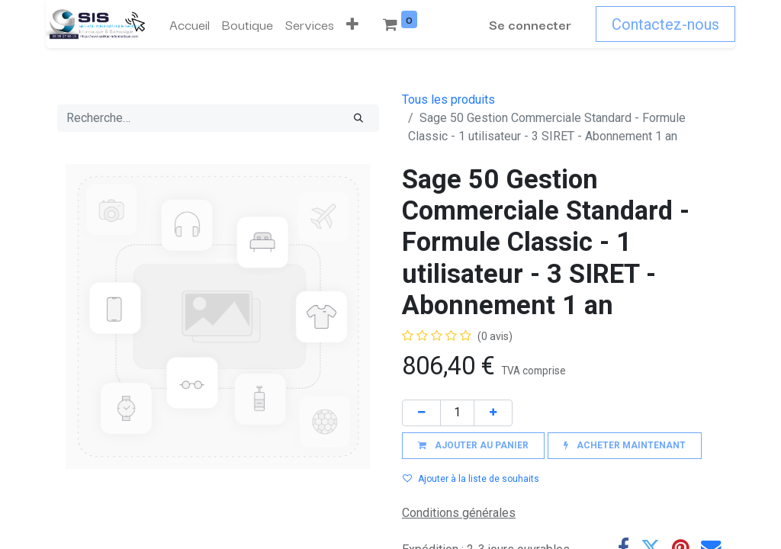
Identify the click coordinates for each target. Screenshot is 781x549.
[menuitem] (189, 24)
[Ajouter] (493, 413)
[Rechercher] (358, 118)
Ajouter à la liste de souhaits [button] (471, 479)
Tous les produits (448, 99)
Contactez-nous (665, 24)
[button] (352, 24)
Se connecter (530, 24)
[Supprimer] (421, 413)
